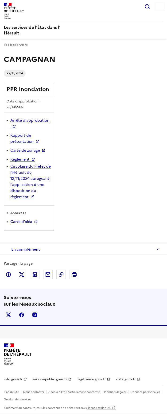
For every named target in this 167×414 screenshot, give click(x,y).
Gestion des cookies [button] (17, 399)
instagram (34, 315)
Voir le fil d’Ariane (16, 45)
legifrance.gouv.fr (92, 379)
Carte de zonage (25, 150)
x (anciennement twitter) (8, 315)
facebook (21, 315)
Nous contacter (33, 392)
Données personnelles (145, 392)
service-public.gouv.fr (50, 379)
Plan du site (11, 392)
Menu (160, 6)
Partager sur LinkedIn (34, 274)
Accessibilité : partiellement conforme (74, 392)
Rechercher (147, 6)
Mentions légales (115, 392)
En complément (25, 249)
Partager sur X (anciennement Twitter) (21, 274)
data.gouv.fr (126, 379)
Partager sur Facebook (8, 274)
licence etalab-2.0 (99, 408)
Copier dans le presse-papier (61, 274)
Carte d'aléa (21, 221)
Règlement (20, 159)
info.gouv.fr (13, 379)
